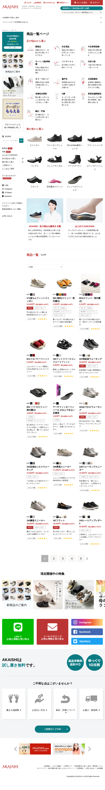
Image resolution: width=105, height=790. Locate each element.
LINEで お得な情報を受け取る (17, 637)
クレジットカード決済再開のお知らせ (15, 22)
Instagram (8, 189)
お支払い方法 (38, 710)
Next (101, 595)
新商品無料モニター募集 (11, 209)
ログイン (96, 3)
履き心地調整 (12, 710)
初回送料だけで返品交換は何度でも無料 (75, 8)
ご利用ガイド (7, 165)
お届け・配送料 (90, 710)
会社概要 (100, 768)
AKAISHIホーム (6, 30)
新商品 (7, 148)
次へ (87, 558)
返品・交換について (65, 710)
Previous (4, 595)
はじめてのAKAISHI (9, 155)
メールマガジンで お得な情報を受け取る (52, 637)
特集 (6, 152)
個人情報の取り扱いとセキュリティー (61, 768)
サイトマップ (41, 768)
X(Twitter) (8, 192)
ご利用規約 (79, 768)
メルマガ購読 (56, 766)
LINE (7, 185)
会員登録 (47, 766)
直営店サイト (64, 3)
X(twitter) (84, 641)
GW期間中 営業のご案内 (11, 17)
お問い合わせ (7, 216)
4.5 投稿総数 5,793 (13, 42)
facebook (8, 196)
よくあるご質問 (8, 169)
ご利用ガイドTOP (52, 729)
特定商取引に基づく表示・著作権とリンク (89, 766)
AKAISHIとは (50, 3)
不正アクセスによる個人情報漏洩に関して (12, 126)
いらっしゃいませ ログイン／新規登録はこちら (77, 12)
